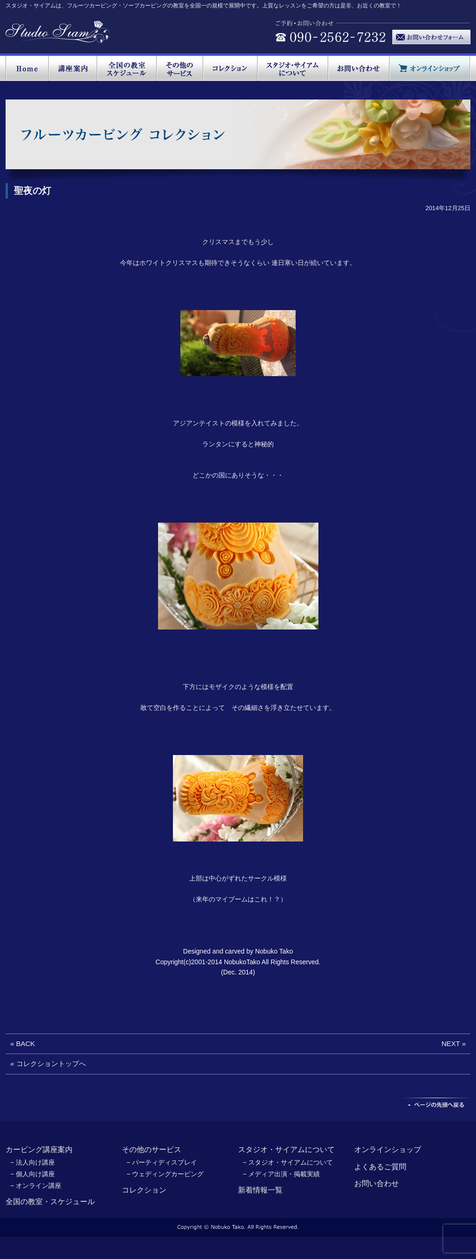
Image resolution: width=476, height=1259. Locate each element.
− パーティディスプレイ (161, 1162)
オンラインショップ (387, 1149)
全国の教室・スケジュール (50, 1202)
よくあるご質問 (380, 1167)
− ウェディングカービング (165, 1174)
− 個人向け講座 (32, 1174)
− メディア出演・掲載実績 (281, 1174)
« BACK (22, 1043)
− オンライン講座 (35, 1185)
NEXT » (454, 1043)
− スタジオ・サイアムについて (288, 1162)
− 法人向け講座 (32, 1162)
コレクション (144, 1190)
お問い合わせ (376, 1183)
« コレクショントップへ (48, 1063)
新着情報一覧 (260, 1190)
